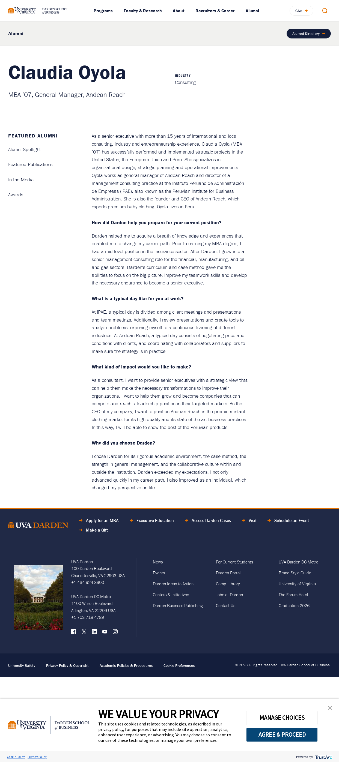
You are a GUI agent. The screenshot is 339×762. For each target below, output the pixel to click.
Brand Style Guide (295, 572)
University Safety (21, 665)
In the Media (21, 179)
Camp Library (228, 583)
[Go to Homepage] (38, 10)
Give (298, 10)
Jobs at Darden (229, 594)
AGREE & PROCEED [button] (282, 734)
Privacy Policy (37, 757)
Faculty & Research (143, 10)
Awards (15, 194)
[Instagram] (115, 633)
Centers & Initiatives (171, 594)
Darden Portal (228, 572)
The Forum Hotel (293, 594)
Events (159, 572)
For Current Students (234, 562)
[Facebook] (73, 633)
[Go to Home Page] (38, 526)
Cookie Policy (16, 757)
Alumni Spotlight (24, 149)
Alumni (252, 10)
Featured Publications (30, 164)
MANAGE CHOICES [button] (282, 717)
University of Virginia (297, 583)
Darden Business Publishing (178, 605)
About (179, 10)
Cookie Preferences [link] (179, 665)
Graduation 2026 (294, 605)
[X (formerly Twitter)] (84, 633)
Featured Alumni (33, 136)
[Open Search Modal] (325, 11)
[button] (330, 709)
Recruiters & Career (215, 10)
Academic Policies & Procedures (126, 665)
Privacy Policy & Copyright (67, 665)
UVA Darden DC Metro (298, 562)
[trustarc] (323, 756)
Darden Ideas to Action (173, 583)
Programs (103, 10)
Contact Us (225, 605)
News (158, 562)
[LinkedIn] (94, 633)
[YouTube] (104, 633)
